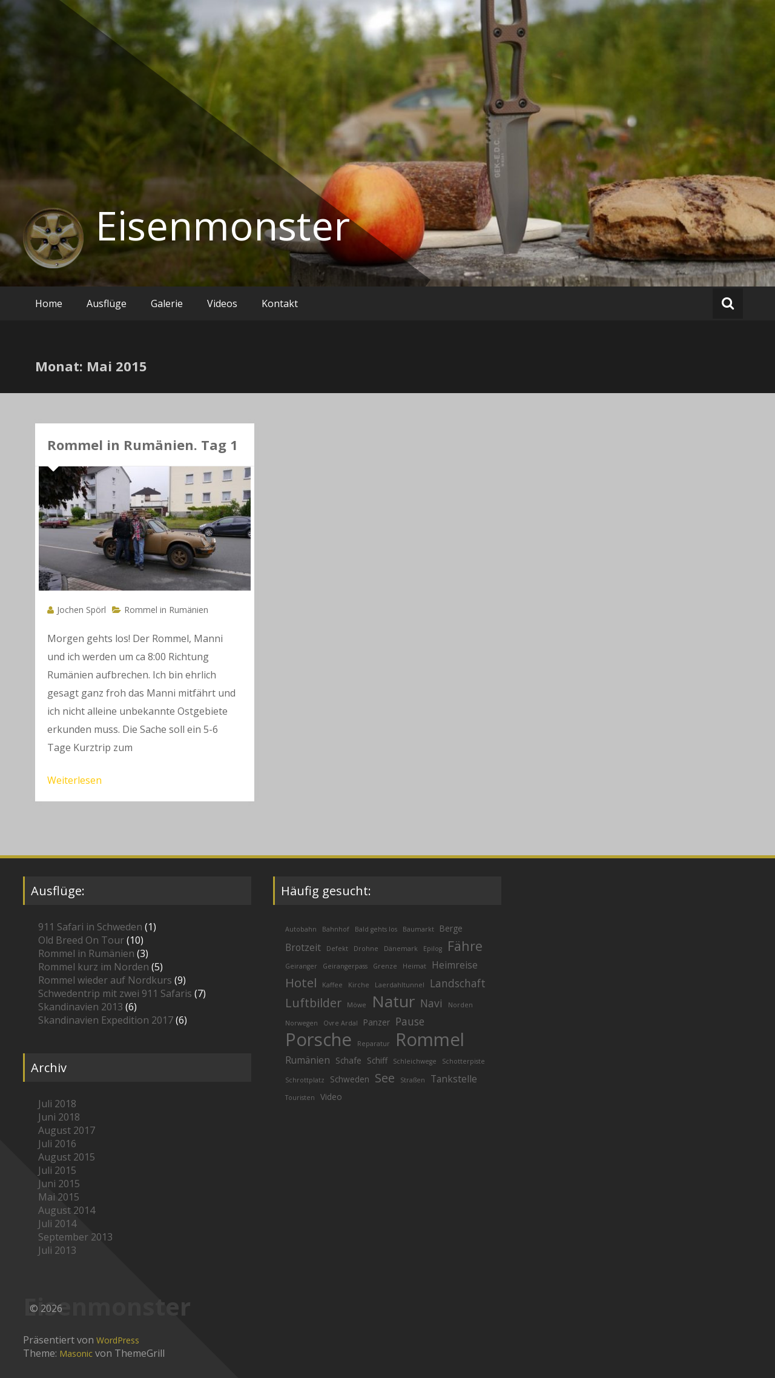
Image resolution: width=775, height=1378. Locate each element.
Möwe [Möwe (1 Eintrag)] (356, 1005)
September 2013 (75, 1237)
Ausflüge (107, 303)
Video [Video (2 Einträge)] (331, 1096)
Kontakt (280, 303)
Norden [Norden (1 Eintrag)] (460, 1005)
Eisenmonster (223, 225)
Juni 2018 (59, 1117)
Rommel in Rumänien (166, 609)
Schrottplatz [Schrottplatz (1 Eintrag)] (305, 1080)
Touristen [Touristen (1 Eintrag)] (300, 1097)
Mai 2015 (58, 1197)
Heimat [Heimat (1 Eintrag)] (414, 966)
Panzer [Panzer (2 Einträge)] (376, 1022)
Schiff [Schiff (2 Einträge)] (377, 1060)
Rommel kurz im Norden (93, 966)
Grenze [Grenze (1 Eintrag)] (385, 966)
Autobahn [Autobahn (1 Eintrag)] (301, 929)
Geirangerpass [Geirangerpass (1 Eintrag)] (345, 966)
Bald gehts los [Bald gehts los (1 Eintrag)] (376, 929)
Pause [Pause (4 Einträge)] (409, 1022)
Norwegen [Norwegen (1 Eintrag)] (301, 1023)
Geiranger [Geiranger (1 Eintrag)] (301, 966)
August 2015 (66, 1157)
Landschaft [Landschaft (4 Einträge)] (458, 983)
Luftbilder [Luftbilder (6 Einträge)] (313, 1003)
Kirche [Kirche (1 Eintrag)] (358, 985)
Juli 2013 (57, 1250)
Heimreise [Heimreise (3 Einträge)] (455, 965)
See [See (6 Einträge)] (385, 1078)
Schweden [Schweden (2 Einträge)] (349, 1079)
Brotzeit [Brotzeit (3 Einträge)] (303, 947)
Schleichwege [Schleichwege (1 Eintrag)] (415, 1061)
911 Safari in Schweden (90, 926)
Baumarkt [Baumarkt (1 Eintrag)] (418, 929)
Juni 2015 (59, 1183)
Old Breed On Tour (81, 940)
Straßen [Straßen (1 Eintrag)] (412, 1080)
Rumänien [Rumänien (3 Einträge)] (307, 1060)
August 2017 (66, 1130)
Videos (222, 303)
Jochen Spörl (81, 609)
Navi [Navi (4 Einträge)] (431, 1003)
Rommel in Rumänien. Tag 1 (142, 445)
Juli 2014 (57, 1223)
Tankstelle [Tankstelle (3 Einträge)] (453, 1078)
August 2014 (66, 1210)
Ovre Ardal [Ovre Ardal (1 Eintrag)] (340, 1023)
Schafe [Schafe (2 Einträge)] (348, 1060)
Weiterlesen (74, 780)
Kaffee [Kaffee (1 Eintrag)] (332, 985)
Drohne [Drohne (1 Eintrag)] (366, 948)
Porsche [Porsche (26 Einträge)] (318, 1039)
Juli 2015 (57, 1170)
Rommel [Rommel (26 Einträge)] (429, 1039)
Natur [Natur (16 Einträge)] (393, 1001)
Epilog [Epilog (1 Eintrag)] (432, 948)
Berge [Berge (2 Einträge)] (451, 928)
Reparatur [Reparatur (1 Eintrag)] (373, 1043)
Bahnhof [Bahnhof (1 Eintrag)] (335, 929)
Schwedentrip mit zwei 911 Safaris (115, 993)
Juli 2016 (57, 1143)
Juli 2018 (57, 1103)
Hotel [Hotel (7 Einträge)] (301, 982)
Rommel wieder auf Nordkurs (105, 980)
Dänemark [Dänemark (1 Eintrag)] (401, 948)
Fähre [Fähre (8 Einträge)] (465, 946)
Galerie (167, 303)
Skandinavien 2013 (80, 1006)
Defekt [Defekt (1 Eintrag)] (337, 948)
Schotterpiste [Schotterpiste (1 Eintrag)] (463, 1061)
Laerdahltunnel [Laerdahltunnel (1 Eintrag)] (399, 985)
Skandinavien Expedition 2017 (105, 1020)
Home (48, 303)
